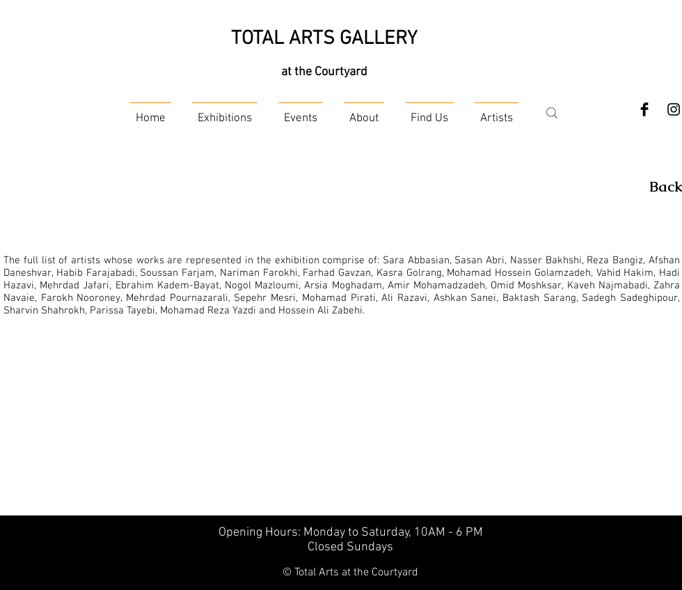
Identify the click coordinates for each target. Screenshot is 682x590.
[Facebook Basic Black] (644, 109)
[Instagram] (673, 109)
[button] (225, 112)
